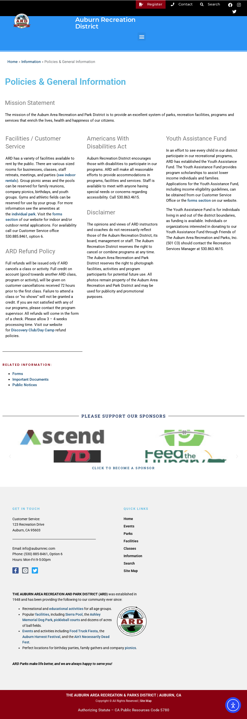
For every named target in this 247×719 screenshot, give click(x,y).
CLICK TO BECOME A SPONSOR (123, 468)
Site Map (131, 571)
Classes (130, 548)
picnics (130, 648)
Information (31, 61)
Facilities (131, 541)
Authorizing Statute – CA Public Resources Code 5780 (123, 710)
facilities (42, 614)
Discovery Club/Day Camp (32, 330)
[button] (142, 36)
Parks (128, 534)
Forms (17, 374)
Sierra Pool (74, 614)
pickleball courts (67, 620)
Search (129, 563)
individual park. (24, 214)
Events (27, 631)
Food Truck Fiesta (84, 631)
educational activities (66, 609)
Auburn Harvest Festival (41, 637)
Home (12, 61)
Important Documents (30, 379)
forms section (199, 200)
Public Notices (24, 385)
